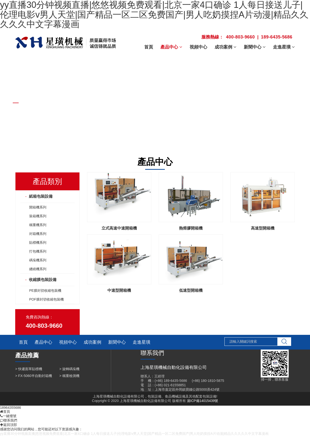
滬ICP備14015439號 (202, 401)
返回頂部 (8, 425)
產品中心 (43, 342)
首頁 (23, 342)
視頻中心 (68, 342)
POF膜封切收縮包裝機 (46, 299)
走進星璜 (141, 342)
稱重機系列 (37, 225)
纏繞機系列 (37, 269)
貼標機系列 (37, 242)
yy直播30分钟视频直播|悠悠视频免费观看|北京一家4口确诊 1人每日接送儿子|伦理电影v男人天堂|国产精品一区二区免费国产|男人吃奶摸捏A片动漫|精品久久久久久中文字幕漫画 (134, 434)
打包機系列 (37, 251)
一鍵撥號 (8, 416)
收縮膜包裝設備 (42, 280)
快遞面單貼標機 (30, 369)
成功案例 (92, 342)
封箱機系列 (37, 234)
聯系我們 (8, 420)
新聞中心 (117, 342)
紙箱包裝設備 (40, 196)
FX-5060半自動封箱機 (35, 376)
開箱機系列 (37, 207)
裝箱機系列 (37, 216)
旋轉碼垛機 (70, 369)
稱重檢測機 (70, 376)
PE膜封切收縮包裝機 (45, 290)
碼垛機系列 (37, 260)
